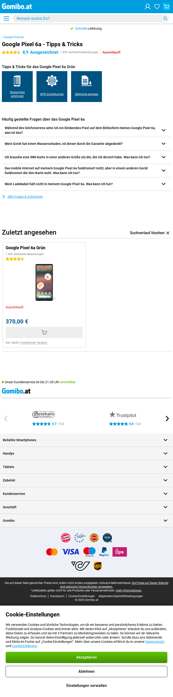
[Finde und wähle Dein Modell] (91, 18)
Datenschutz (38, 596)
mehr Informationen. (129, 590)
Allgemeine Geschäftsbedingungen (121, 596)
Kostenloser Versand (34, 342)
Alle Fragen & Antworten (22, 197)
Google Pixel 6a (14, 37)
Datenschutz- (155, 642)
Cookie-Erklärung (24, 646)
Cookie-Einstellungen (81, 596)
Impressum (57, 596)
